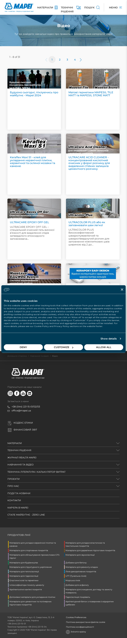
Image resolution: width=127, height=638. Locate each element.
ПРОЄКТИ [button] (13, 478)
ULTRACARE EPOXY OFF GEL (29, 222)
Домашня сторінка (17, 356)
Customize (63, 347)
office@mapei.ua (21, 410)
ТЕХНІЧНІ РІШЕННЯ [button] (19, 450)
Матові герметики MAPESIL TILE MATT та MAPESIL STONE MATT (90, 94)
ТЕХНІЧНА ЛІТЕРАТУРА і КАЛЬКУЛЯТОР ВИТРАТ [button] (36, 471)
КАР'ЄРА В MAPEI (17, 507)
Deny (23, 347)
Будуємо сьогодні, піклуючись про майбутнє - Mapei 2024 (34, 94)
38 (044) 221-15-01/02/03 (26, 406)
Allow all (103, 347)
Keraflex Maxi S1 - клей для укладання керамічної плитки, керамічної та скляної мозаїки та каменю (32, 162)
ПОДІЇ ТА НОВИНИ (18, 493)
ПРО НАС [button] (13, 486)
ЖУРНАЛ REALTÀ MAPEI (21, 457)
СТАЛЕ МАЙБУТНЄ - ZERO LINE (26, 514)
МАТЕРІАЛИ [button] (14, 443)
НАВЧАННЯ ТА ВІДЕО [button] (20, 464)
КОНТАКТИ (14, 500)
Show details (109, 338)
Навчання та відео (39, 356)
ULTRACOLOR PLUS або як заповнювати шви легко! (86, 224)
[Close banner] (122, 289)
